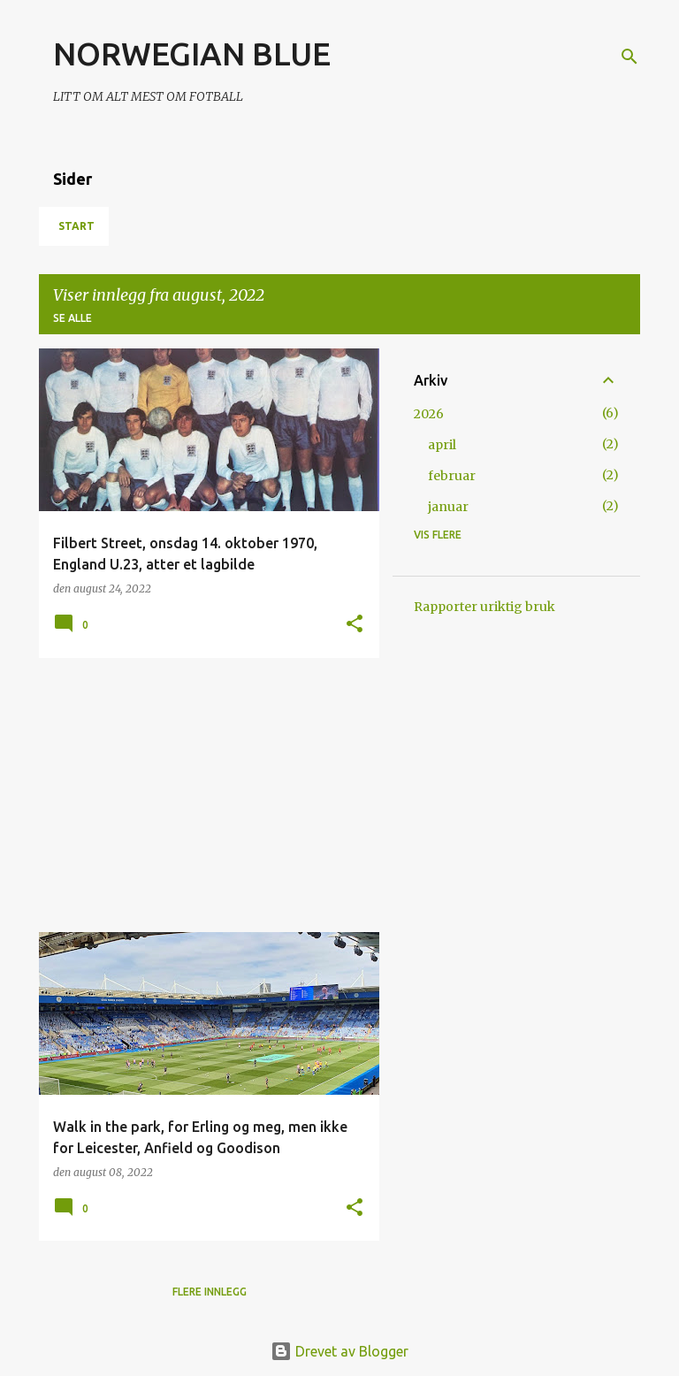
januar (448, 507)
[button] (354, 625)
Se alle (72, 318)
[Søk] (629, 56)
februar (452, 476)
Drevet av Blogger (339, 1351)
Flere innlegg (209, 1291)
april (442, 445)
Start (76, 226)
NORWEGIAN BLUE (192, 53)
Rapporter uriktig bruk (484, 607)
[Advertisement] (202, 795)
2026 (429, 414)
